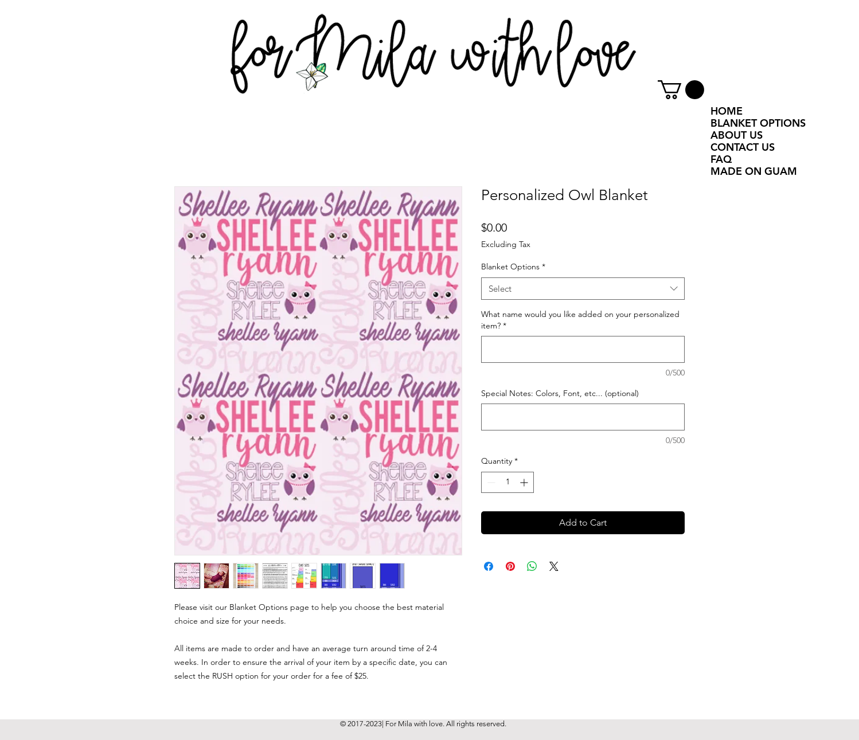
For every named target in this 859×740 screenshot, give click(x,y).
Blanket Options (513, 266)
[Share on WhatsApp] (532, 566)
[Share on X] (554, 566)
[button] (681, 89)
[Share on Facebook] (488, 566)
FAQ (721, 159)
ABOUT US (736, 135)
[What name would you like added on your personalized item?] (583, 349)
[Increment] (525, 482)
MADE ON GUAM (753, 171)
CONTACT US (742, 147)
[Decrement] (490, 482)
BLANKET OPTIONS (758, 123)
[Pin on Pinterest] (510, 566)
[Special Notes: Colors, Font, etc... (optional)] (583, 417)
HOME (726, 111)
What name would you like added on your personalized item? (580, 320)
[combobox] (583, 288)
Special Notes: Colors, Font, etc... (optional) (560, 393)
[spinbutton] (507, 482)
